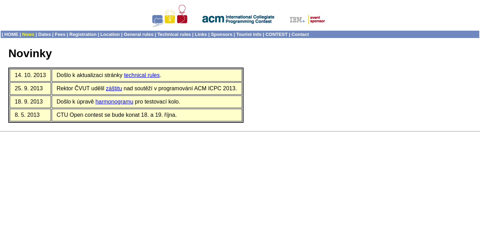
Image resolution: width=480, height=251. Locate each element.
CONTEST (277, 34)
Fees (60, 34)
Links (201, 34)
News (28, 34)
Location (110, 34)
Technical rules (174, 34)
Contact (300, 34)
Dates (44, 34)
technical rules (142, 75)
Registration (83, 34)
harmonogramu (114, 102)
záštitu (114, 88)
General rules (138, 34)
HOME (11, 34)
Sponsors (221, 34)
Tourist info (248, 34)
